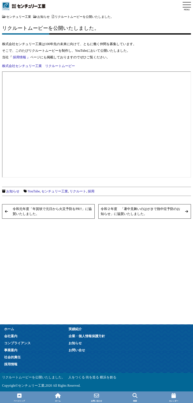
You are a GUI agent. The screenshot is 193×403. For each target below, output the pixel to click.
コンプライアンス (17, 343)
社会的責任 (12, 357)
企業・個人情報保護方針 (87, 336)
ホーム (9, 329)
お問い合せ (77, 350)
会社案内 (10, 336)
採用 (91, 191)
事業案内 (10, 350)
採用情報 (10, 364)
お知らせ (12, 191)
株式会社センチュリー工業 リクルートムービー (38, 66)
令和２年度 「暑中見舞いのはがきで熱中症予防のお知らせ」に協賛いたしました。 (140, 211)
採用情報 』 (21, 57)
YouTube (34, 191)
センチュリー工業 (54, 191)
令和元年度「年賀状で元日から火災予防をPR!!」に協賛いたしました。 (52, 211)
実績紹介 (75, 329)
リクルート (78, 191)
